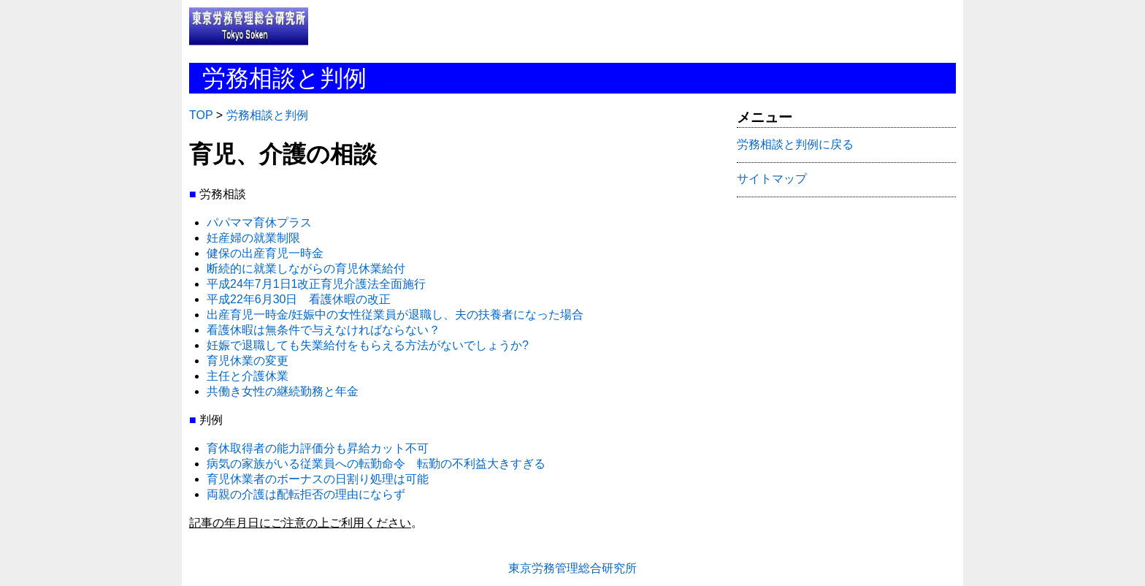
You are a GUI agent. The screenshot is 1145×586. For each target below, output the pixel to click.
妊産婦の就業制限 (253, 238)
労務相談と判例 (267, 115)
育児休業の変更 (247, 360)
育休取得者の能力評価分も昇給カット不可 (318, 448)
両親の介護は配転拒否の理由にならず (306, 494)
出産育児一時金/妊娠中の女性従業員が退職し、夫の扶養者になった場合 (395, 314)
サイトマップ (772, 178)
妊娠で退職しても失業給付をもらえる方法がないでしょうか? (368, 345)
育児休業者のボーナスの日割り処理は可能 (318, 479)
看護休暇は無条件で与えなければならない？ (323, 330)
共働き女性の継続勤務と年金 (283, 391)
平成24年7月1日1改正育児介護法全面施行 (316, 284)
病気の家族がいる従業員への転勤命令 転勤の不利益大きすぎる (376, 463)
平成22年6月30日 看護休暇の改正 (299, 299)
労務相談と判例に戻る (795, 144)
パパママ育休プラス (259, 222)
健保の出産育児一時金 (265, 253)
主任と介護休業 (247, 376)
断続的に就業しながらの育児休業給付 (306, 268)
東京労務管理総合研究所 (572, 568)
